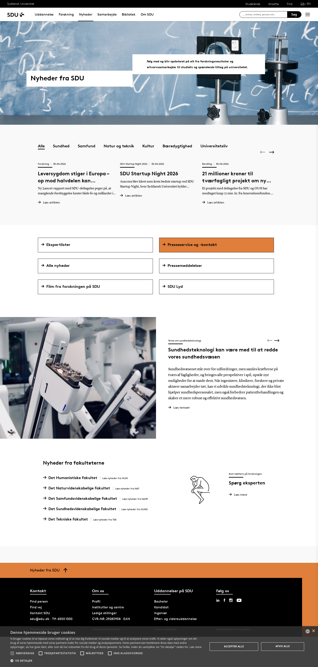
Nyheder (85, 14)
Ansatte (273, 4)
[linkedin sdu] (218, 606)
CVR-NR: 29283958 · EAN (111, 625)
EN (309, 3)
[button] (12, 653)
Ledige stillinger (104, 619)
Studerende (252, 4)
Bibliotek (129, 14)
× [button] (313, 631)
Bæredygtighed (177, 145)
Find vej (36, 614)
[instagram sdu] (231, 606)
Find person (39, 608)
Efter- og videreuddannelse (175, 625)
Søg (294, 14)
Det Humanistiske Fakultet (87, 484)
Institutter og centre (108, 614)
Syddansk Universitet (20, 3)
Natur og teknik (119, 145)
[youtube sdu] (239, 606)
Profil (96, 608)
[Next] (272, 152)
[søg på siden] (265, 14)
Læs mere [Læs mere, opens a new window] (196, 647)
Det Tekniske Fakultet (81, 525)
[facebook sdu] (224, 606)
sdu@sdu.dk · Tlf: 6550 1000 (51, 625)
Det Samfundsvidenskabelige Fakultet (97, 504)
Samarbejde (107, 14)
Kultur (148, 145)
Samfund (86, 145)
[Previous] (263, 152)
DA (303, 3)
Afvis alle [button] (283, 646)
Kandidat (161, 614)
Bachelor (161, 608)
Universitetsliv (214, 145)
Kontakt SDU (40, 619)
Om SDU (147, 14)
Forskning (66, 14)
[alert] (159, 646)
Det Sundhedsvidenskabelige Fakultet (97, 515)
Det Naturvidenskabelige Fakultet (92, 494)
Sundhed (61, 145)
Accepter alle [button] (234, 646)
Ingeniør (160, 619)
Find (289, 4)
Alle (41, 145)
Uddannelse (44, 14)
